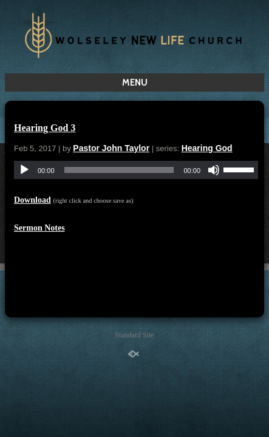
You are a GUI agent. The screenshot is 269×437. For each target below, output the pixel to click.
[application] (136, 170)
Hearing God (207, 148)
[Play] (24, 170)
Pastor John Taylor (111, 148)
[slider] (119, 170)
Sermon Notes (39, 227)
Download (32, 200)
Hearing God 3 (44, 128)
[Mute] (214, 170)
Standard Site (134, 335)
